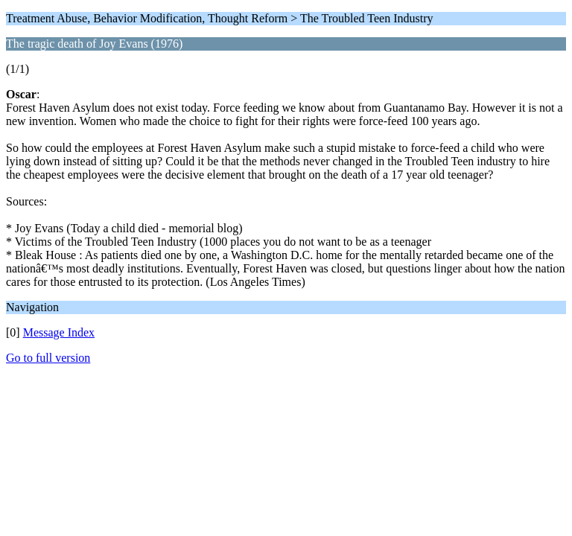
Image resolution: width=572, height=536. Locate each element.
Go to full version (48, 357)
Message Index (59, 332)
